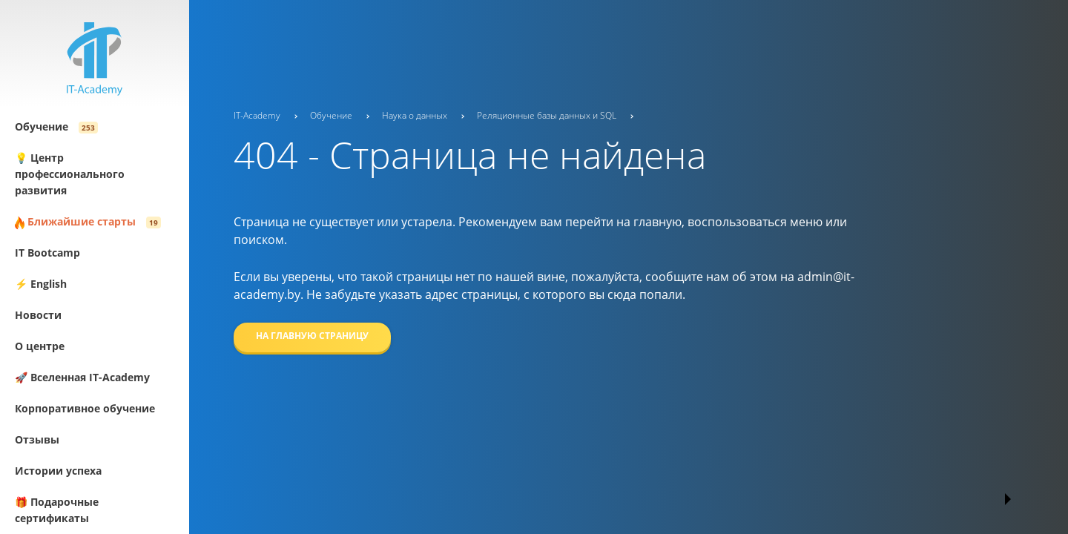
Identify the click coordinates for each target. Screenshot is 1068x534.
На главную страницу (312, 335)
